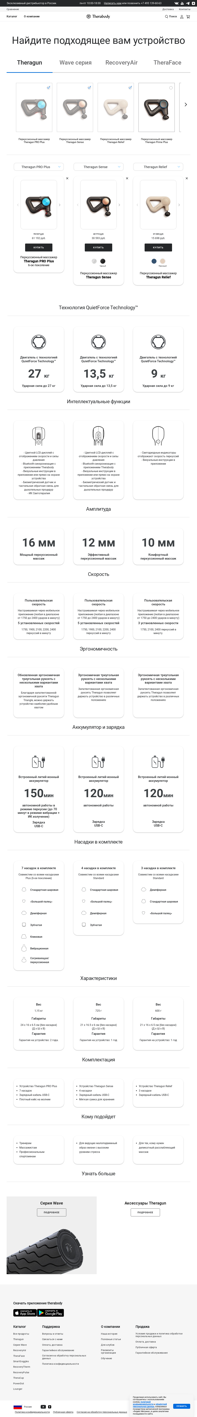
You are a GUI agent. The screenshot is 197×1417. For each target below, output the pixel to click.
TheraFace (19, 1356)
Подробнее (51, 1212)
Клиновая (36, 936)
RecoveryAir (19, 1350)
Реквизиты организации (108, 1351)
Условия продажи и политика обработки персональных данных (159, 1335)
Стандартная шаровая (44, 889)
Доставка (168, 9)
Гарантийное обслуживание (58, 1350)
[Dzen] (193, 3)
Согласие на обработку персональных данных (64, 1357)
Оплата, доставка (52, 1345)
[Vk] (176, 3)
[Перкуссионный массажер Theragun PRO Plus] (34, 116)
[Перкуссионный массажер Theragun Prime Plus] (157, 116)
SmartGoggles (21, 1361)
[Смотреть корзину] (188, 16)
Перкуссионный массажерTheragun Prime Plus (156, 141)
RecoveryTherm (21, 1366)
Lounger (17, 1389)
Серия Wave (20, 1345)
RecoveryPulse (21, 1372)
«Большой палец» (41, 901)
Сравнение (13, 9)
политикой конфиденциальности (143, 1403)
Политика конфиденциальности (60, 1364)
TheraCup (18, 1378)
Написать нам (112, 3)
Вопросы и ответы (52, 1333)
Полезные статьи (111, 1339)
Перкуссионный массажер (98, 275)
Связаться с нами (52, 1339)
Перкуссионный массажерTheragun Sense (75, 141)
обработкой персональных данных (150, 1405)
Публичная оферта (146, 1347)
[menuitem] (12, 16)
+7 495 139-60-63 (151, 3)
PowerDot (18, 1383)
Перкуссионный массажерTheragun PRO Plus (34, 141)
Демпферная (38, 913)
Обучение (106, 1358)
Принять (182, 1406)
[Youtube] (182, 3)
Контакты (184, 9)
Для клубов (107, 1345)
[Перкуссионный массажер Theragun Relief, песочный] (116, 116)
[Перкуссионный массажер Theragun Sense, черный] (75, 116)
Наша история (109, 1333)
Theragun (18, 1339)
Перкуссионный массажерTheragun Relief (115, 141)
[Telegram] (188, 3)
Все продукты (21, 1333)
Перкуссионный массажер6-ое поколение (39, 261)
